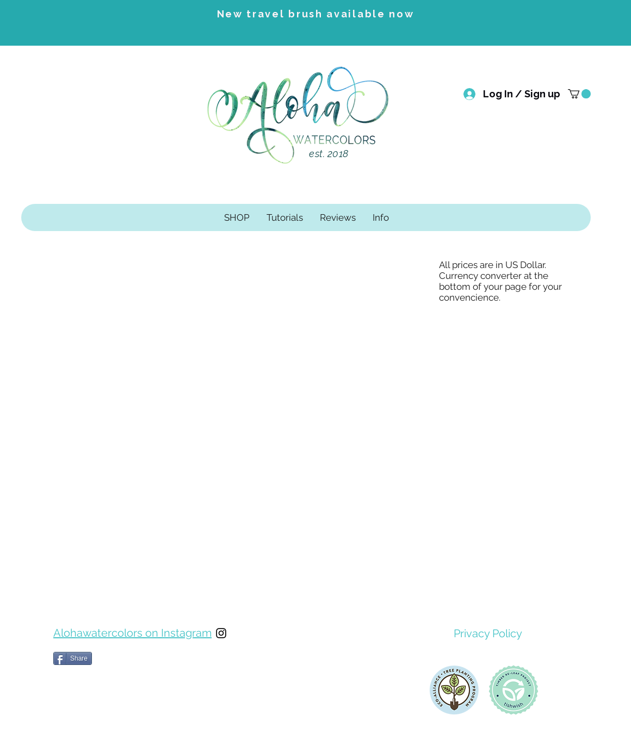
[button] (579, 93)
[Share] (72, 658)
